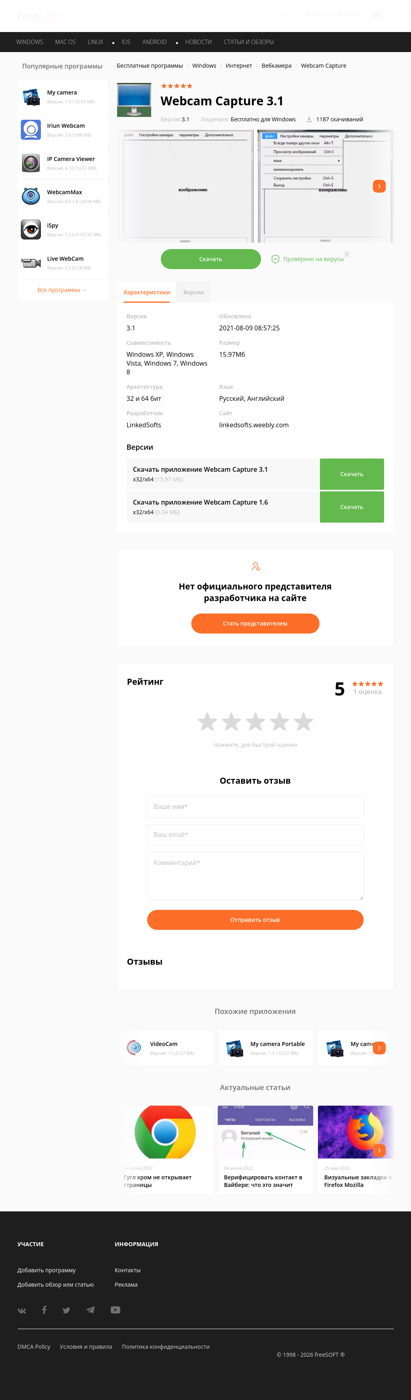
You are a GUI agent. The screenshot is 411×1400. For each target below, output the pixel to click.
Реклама (126, 1284)
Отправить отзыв (255, 919)
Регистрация (346, 14)
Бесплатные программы (150, 65)
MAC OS (65, 42)
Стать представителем (255, 623)
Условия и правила (86, 1346)
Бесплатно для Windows (263, 119)
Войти (315, 14)
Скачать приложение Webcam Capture (200, 469)
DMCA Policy (34, 1346)
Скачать (211, 259)
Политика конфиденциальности (166, 1346)
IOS (125, 42)
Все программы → (62, 290)
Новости (198, 42)
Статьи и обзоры (249, 42)
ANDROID (154, 42)
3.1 (175, 119)
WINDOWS (29, 42)
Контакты (128, 1270)
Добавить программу (47, 1270)
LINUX (95, 42)
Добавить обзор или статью (56, 1284)
